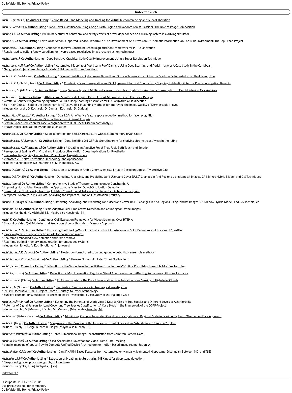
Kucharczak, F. (11, 48)
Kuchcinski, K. (10, 134)
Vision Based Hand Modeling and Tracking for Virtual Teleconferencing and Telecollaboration (111, 20)
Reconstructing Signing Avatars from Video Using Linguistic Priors (45, 155)
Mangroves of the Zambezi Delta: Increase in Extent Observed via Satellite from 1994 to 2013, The (113, 323)
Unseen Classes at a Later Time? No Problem (99, 259)
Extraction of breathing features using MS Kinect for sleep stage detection (96, 358)
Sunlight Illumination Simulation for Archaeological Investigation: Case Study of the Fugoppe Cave (66, 295)
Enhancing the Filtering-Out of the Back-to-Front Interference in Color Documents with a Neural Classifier (114, 230)
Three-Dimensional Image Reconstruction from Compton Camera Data (98, 334)
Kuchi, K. (7, 219)
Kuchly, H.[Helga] (12, 323)
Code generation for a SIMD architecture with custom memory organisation (93, 134)
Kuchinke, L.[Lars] (13, 273)
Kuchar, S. (8, 41)
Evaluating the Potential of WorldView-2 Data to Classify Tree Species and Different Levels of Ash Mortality (123, 302)
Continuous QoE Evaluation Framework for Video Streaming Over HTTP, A (86, 219)
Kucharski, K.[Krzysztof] (16, 115)
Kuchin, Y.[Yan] (11, 266)
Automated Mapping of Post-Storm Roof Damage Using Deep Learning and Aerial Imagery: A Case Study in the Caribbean (134, 65)
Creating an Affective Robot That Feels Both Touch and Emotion (108, 147)
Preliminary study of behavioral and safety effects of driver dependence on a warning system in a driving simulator (115, 34)
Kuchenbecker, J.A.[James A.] (20, 141)
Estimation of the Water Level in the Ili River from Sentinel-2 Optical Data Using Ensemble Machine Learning (115, 266)
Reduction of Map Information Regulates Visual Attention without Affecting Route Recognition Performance (119, 273)
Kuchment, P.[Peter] (14, 334)
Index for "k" (10, 373)
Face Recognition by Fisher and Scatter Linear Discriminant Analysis (47, 119)
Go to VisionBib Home (16, 3)
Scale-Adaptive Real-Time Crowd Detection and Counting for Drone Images (92, 209)
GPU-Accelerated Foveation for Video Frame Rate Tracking (87, 341)
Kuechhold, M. (75, 212)
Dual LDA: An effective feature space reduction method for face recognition (106, 115)
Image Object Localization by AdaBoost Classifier (35, 127)
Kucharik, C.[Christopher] (18, 76)
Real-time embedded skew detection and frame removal (40, 238)
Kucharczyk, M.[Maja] (16, 65)
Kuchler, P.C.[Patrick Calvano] (20, 316)
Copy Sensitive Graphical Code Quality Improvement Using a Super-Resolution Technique (104, 58)
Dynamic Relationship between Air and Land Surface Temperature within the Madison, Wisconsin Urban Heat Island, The (137, 76)
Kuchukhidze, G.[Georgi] (17, 351)
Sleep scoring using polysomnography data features (37, 362)
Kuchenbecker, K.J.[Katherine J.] (22, 147)
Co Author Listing (37, 20)
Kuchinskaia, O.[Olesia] (16, 280)
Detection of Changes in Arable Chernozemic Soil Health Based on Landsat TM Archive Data (109, 170)
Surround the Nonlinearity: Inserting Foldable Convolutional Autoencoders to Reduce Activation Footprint (72, 191)
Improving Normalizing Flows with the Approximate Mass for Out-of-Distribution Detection (62, 187)
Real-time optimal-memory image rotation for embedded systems (46, 242)
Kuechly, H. (82, 327)
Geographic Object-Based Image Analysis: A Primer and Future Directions (51, 69)
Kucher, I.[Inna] (11, 183)
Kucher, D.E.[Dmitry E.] (16, 177)
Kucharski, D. (10, 97)
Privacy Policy (39, 3)
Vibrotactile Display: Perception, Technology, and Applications (43, 159)
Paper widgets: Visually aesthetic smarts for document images (44, 234)
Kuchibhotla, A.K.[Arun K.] (18, 252)
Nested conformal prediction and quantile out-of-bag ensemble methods (108, 252)
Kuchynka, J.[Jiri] (12, 358)
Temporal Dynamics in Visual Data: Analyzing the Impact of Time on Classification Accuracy (62, 195)
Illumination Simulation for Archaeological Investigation (91, 287)
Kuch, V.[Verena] (12, 27)
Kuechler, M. (94, 309)
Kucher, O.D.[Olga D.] (15, 202)
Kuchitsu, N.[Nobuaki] (16, 287)
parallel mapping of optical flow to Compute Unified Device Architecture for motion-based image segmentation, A (77, 344)
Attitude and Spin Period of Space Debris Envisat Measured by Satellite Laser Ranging (99, 97)
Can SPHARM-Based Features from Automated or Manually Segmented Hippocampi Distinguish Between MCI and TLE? (135, 351)
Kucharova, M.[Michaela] (18, 90)
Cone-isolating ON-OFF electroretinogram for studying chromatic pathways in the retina (121, 141)
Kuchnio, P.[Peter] (13, 341)
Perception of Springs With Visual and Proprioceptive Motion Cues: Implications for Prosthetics (65, 151)
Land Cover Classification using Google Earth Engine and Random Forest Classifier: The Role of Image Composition (122, 27)
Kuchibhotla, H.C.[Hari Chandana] (23, 259)
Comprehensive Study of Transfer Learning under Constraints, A (88, 183)
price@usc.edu (16, 386)
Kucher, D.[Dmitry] (13, 170)
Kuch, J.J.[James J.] (13, 20)
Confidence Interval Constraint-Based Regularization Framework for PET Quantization (100, 48)
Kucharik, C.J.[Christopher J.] (20, 83)
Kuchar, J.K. (9, 34)
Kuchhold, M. (10, 209)
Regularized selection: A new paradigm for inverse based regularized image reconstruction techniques (69, 51)
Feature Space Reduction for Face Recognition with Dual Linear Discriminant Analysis (58, 123)
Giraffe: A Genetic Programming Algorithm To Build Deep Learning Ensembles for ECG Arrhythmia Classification (75, 101)
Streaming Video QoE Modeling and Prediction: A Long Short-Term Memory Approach (59, 223)
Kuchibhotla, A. (11, 230)
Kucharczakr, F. (11, 58)
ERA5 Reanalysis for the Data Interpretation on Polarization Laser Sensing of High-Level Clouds (117, 280)
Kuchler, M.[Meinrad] (15, 302)
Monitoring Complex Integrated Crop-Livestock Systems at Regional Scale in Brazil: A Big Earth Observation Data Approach (143, 316)
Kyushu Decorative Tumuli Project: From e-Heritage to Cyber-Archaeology (51, 291)
